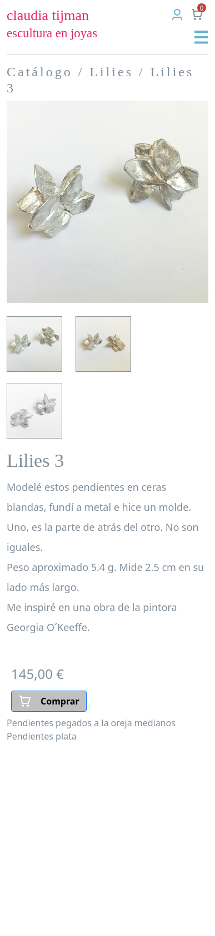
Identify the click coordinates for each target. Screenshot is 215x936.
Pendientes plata (42, 736)
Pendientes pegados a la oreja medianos (91, 723)
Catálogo (40, 72)
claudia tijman (52, 23)
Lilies (111, 72)
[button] (201, 37)
